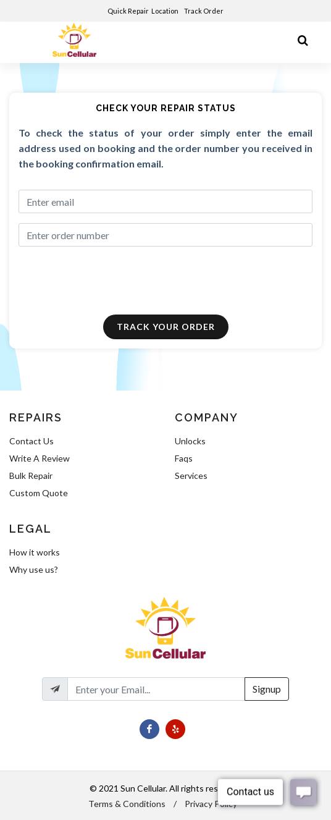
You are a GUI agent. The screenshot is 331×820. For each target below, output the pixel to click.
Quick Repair (128, 11)
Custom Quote (38, 493)
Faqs (184, 458)
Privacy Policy (211, 803)
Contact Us (31, 441)
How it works (34, 552)
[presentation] (104, 281)
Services (191, 475)
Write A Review (39, 458)
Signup (267, 689)
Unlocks (190, 441)
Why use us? (33, 569)
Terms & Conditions (127, 803)
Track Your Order (166, 326)
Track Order (204, 11)
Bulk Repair (30, 475)
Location (165, 11)
